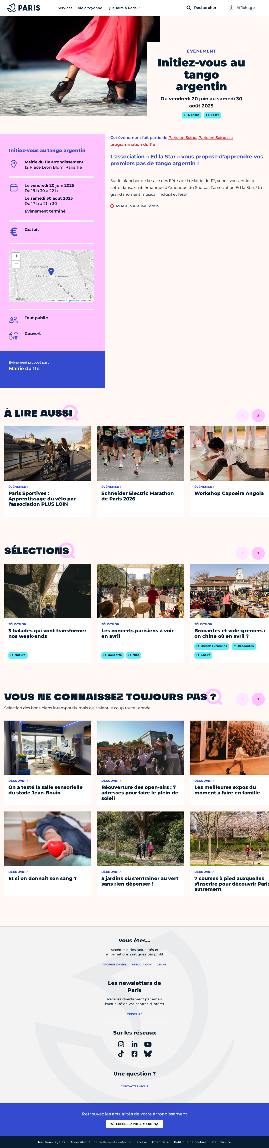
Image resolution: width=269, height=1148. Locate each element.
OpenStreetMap (75, 300)
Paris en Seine (182, 137)
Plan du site (221, 1142)
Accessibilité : (100, 1142)
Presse (142, 1142)
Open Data (160, 1142)
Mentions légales (51, 1142)
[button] (51, 271)
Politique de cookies (190, 1142)
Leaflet (51, 300)
